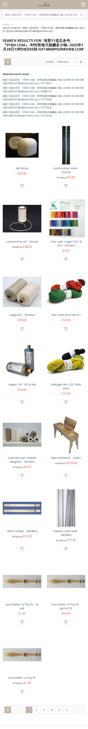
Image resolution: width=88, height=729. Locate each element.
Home (6, 24)
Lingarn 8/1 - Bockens (22, 315)
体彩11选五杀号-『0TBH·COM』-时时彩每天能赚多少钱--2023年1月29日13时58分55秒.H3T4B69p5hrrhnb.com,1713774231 (43, 81)
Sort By (50, 61)
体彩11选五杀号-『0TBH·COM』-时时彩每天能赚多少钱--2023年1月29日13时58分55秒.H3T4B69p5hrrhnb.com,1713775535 (43, 105)
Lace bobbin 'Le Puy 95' (22, 677)
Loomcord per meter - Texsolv (66, 170)
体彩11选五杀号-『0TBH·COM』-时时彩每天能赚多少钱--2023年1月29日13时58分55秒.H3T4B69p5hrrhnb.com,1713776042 (43, 97)
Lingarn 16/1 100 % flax (22, 384)
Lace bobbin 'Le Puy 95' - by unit (22, 606)
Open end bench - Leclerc (66, 457)
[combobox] (44, 14)
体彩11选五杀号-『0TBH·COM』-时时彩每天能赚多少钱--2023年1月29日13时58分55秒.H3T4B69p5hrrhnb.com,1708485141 (43, 89)
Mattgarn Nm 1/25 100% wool (66, 386)
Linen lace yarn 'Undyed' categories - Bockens (22, 459)
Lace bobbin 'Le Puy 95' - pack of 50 (66, 606)
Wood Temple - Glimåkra (22, 531)
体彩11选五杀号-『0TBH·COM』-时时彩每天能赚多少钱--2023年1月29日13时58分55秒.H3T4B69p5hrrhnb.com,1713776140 (43, 113)
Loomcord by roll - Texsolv (22, 241)
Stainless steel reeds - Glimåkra (66, 533)
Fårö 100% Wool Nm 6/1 (66, 315)
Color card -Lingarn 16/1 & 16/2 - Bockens (66, 243)
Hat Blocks (22, 168)
